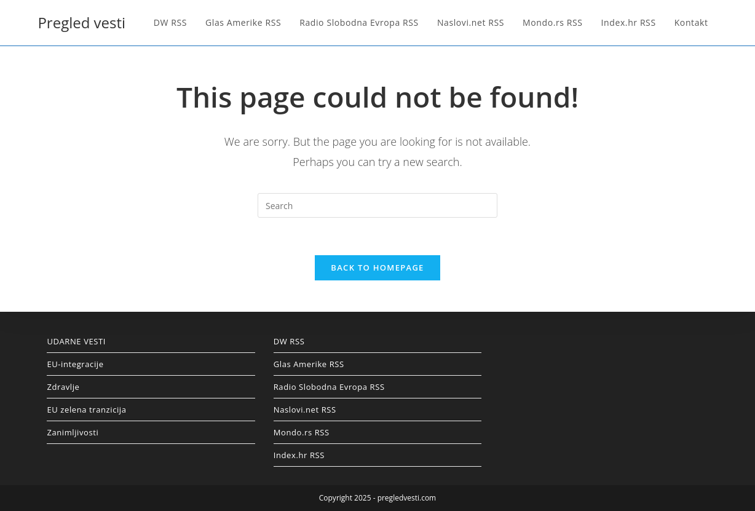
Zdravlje (63, 386)
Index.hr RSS (299, 455)
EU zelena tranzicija (86, 409)
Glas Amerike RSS (309, 364)
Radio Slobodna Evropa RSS (329, 386)
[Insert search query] (377, 205)
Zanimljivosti (72, 432)
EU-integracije (75, 364)
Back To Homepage (377, 267)
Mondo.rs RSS (302, 432)
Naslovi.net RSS (305, 409)
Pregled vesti (81, 22)
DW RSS (289, 341)
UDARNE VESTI (76, 341)
